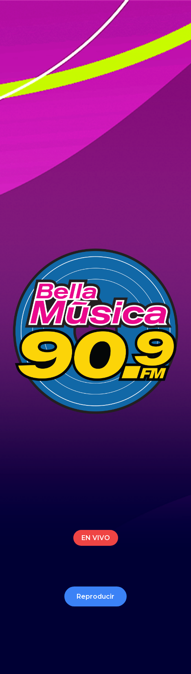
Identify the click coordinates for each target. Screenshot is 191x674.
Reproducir (95, 596)
